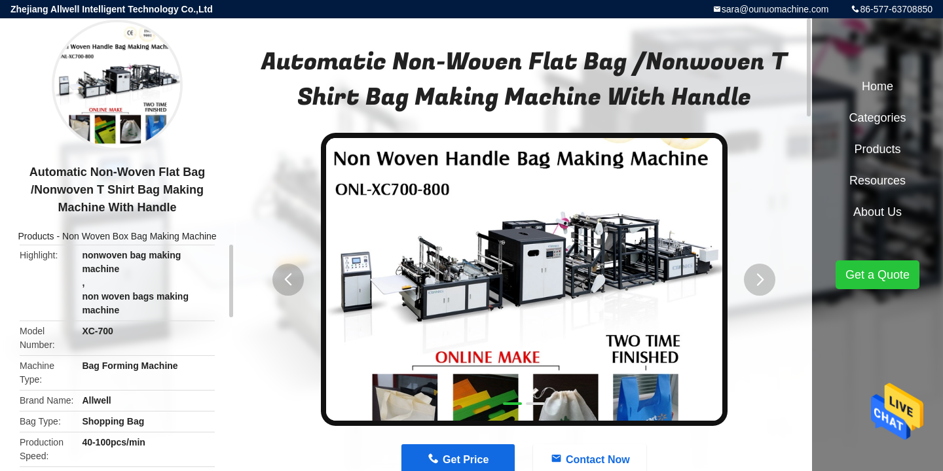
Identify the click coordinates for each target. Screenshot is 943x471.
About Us (877, 211)
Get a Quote (877, 274)
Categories (877, 117)
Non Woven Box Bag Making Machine (139, 236)
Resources (877, 180)
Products (36, 236)
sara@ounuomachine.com (775, 9)
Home (877, 86)
